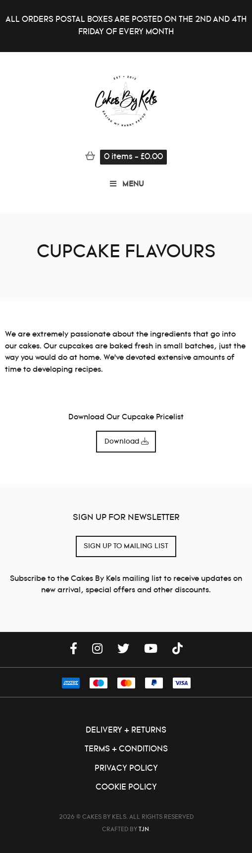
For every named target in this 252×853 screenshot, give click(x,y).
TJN (144, 829)
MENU (126, 184)
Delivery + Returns (126, 730)
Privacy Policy (126, 768)
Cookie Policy (126, 787)
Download (126, 442)
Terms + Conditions (126, 749)
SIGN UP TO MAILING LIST (126, 546)
